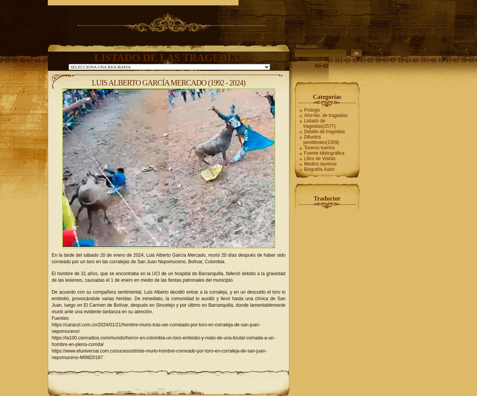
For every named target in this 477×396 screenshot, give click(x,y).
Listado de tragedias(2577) (319, 123)
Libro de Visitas (320, 158)
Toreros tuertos (319, 147)
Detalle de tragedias (324, 131)
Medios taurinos (320, 164)
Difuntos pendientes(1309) (321, 139)
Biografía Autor (319, 169)
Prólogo (312, 110)
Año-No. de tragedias (326, 115)
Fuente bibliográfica (324, 153)
